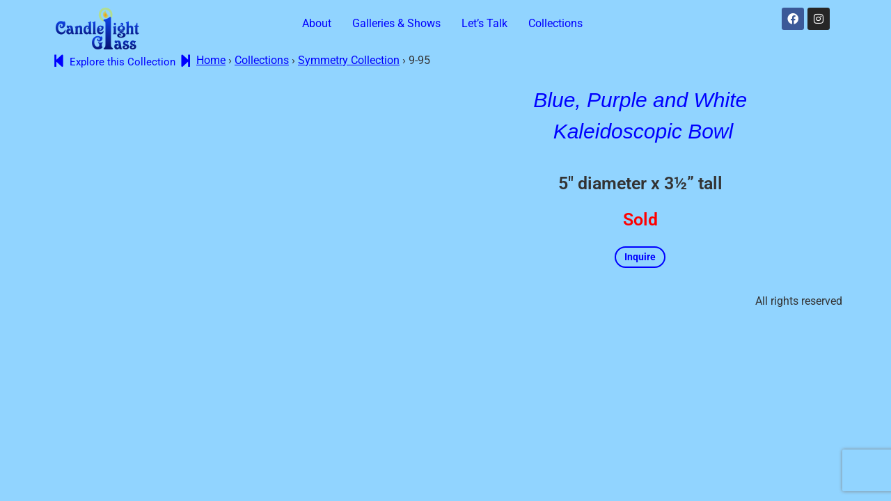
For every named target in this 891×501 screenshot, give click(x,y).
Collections (555, 23)
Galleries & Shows (396, 23)
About (316, 23)
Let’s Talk (484, 23)
